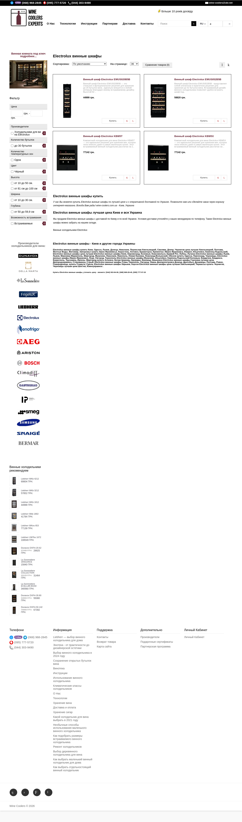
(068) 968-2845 (31, 2)
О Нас (57, 693)
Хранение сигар (63, 712)
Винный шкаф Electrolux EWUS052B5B (197, 79)
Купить (112, 121)
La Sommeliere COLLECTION (28, 572)
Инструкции (60, 673)
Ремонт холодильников (67, 746)
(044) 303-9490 (79, 2)
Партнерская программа (155, 646)
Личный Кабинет (194, 637)
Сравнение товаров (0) (157, 65)
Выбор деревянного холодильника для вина (67, 753)
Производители (149, 637)
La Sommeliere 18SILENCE (28, 561)
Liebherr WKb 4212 (30, 479)
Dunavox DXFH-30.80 (31, 595)
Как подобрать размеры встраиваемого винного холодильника (67, 739)
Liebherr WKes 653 (30, 526)
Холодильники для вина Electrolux (27, 133)
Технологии (60, 698)
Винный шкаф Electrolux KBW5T (103, 136)
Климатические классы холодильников (67, 687)
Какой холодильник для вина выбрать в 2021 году (70, 718)
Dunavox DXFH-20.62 (31, 548)
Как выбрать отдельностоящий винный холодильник (72, 769)
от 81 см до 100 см (25, 188)
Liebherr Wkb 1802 (30, 514)
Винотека (59, 668)
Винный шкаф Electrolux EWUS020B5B (106, 79)
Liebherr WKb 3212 (30, 491)
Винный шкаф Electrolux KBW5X (194, 136)
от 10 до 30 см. (23, 200)
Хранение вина (62, 702)
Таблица (228, 65)
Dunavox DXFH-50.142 (32, 607)
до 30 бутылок (23, 145)
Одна (17, 159)
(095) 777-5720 (54, 2)
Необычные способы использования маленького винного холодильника (70, 728)
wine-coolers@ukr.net (221, 3)
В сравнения (133, 120)
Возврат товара (106, 641)
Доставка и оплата (64, 707)
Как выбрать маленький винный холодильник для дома (72, 761)
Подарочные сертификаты (156, 641)
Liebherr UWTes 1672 (31, 537)
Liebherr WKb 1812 (30, 502)
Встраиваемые (23, 223)
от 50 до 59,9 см (24, 211)
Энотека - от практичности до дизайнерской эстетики (71, 646)
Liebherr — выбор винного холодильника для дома (69, 639)
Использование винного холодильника (67, 679)
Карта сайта (104, 646)
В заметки (127, 120)
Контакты (102, 637)
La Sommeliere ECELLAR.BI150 (28, 585)
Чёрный (19, 171)
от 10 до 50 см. (23, 183)
